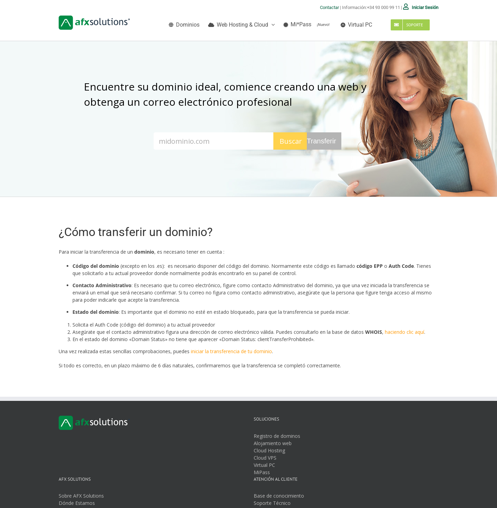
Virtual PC (264, 465)
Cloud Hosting (269, 450)
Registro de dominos (277, 436)
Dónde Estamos (77, 503)
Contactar (329, 7)
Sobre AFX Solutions (81, 495)
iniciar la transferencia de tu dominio (231, 351)
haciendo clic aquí (404, 332)
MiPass (262, 472)
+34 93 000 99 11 (383, 7)
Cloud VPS (265, 457)
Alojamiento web (273, 443)
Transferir (321, 141)
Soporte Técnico (272, 503)
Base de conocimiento (279, 495)
